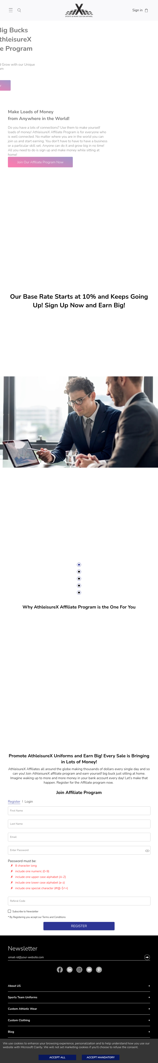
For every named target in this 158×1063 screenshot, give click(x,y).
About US (14, 986)
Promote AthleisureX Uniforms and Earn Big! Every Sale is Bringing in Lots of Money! (79, 759)
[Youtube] (89, 970)
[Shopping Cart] (146, 10)
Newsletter (22, 950)
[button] (147, 957)
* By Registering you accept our (37, 917)
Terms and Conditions (54, 917)
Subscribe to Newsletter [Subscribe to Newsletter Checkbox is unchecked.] (23, 911)
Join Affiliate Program (79, 792)
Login (29, 801)
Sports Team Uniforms (22, 997)
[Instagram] (79, 970)
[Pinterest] (98, 970)
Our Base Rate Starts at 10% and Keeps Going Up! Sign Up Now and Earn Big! (79, 301)
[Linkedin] (69, 970)
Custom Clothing (19, 1020)
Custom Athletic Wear (22, 1009)
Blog (11, 1032)
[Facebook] (61, 970)
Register (14, 801)
